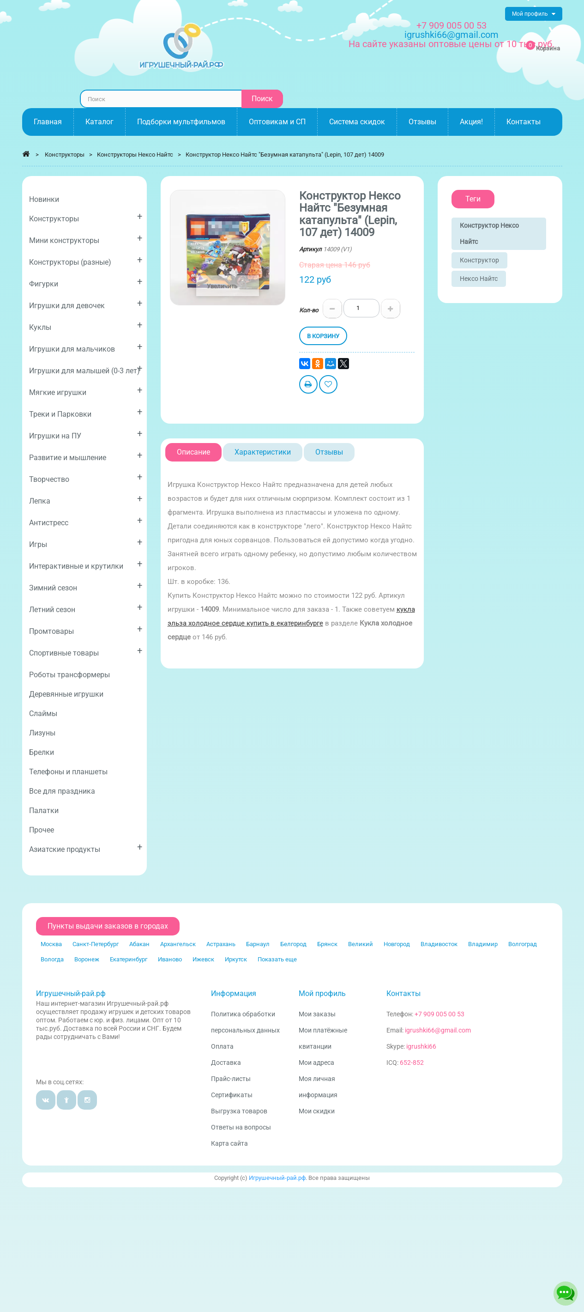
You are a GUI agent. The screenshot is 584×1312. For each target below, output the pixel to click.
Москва (51, 944)
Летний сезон (85, 607)
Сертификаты (232, 1095)
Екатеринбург (128, 959)
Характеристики (263, 452)
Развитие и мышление (85, 455)
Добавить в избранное (328, 385)
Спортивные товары (85, 651)
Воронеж (86, 959)
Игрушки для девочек (85, 304)
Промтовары (85, 629)
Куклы (85, 325)
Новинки (44, 199)
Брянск (327, 944)
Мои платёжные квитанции (323, 1038)
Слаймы (43, 713)
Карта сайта (229, 1143)
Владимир (483, 944)
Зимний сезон (85, 586)
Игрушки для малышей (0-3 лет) (85, 369)
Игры (85, 542)
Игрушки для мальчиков (85, 347)
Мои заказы (317, 1014)
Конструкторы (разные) (85, 260)
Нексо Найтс (479, 278)
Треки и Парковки (85, 412)
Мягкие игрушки (85, 390)
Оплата (222, 1046)
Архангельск (178, 944)
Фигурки (85, 282)
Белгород (293, 944)
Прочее (41, 830)
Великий (360, 944)
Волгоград (522, 944)
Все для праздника (62, 791)
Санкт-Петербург (95, 944)
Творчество (85, 477)
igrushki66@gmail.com (438, 1030)
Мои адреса (316, 1062)
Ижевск (203, 959)
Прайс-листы (231, 1078)
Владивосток (439, 944)
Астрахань (220, 944)
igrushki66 (421, 1046)
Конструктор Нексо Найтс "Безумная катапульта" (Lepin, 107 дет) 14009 (285, 154)
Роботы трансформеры (69, 674)
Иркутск (236, 959)
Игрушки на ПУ (85, 434)
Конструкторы (85, 217)
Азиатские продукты (85, 847)
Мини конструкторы (85, 238)
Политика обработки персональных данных (245, 1022)
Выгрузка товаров (239, 1111)
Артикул (310, 249)
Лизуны (42, 733)
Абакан (139, 944)
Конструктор (479, 260)
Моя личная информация (318, 1087)
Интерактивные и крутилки (85, 564)
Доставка (226, 1062)
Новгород (397, 944)
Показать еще (277, 959)
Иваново (170, 959)
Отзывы (329, 452)
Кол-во (308, 310)
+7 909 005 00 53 (451, 25)
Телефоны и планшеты (68, 771)
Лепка (85, 499)
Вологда (52, 959)
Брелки (41, 752)
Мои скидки (317, 1111)
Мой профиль (322, 993)
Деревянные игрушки (66, 694)
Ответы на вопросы (241, 1127)
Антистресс (85, 521)
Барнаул (258, 944)
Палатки (44, 810)
